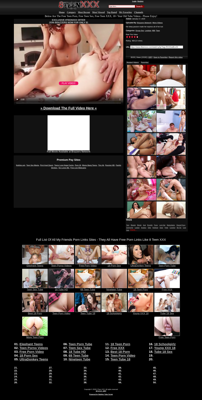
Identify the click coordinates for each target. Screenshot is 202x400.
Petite (166, 227)
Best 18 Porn (35, 312)
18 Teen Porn (140, 288)
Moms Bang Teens (89, 165)
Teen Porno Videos (61, 264)
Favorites (144, 63)
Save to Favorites (160, 57)
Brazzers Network (144, 23)
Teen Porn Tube (167, 264)
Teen (158, 31)
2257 (150, 57)
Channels (138, 12)
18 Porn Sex (114, 264)
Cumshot (172, 227)
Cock (184, 227)
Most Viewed (98, 12)
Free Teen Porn (167, 336)
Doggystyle (129, 227)
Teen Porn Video (61, 312)
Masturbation (171, 225)
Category (71, 12)
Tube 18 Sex (167, 312)
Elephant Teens (35, 264)
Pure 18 (78, 165)
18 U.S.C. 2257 (101, 391)
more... (133, 230)
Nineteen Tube (114, 288)
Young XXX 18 (140, 312)
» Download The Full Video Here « (68, 108)
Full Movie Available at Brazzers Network (68, 151)
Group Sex (140, 31)
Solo (127, 230)
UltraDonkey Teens (140, 264)
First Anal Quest (46, 165)
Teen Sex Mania (32, 165)
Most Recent (84, 12)
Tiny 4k (101, 165)
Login (134, 1)
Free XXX (167, 288)
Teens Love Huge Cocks (64, 165)
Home (62, 12)
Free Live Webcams (78, 168)
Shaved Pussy (180, 225)
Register (140, 1)
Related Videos (133, 63)
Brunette (150, 225)
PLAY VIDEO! (68, 83)
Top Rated (112, 12)
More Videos (158, 23)
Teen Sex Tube (35, 288)
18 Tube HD (61, 288)
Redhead (155, 227)
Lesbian (148, 31)
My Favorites (125, 12)
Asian (161, 227)
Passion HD (110, 165)
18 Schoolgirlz (114, 312)
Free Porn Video (88, 264)
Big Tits (179, 227)
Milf (153, 31)
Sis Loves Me (63, 168)
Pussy (156, 225)
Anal (144, 225)
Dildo (149, 227)
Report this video (176, 57)
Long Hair (162, 225)
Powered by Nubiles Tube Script (101, 394)
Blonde (139, 225)
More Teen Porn (35, 336)
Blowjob (133, 225)
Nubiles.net (20, 165)
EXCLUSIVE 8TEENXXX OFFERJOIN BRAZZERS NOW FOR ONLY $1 (68, 21)
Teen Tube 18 (88, 312)
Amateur (143, 227)
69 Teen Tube (88, 288)
